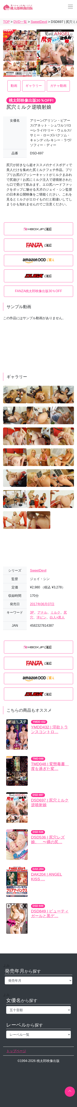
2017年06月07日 (42, 604)
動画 (14, 85)
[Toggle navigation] (69, 6)
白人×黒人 (57, 617)
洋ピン (41, 617)
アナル (42, 612)
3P (32, 612)
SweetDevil (38, 570)
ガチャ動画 (58, 85)
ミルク (55, 612)
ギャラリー (33, 85)
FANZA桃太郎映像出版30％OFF (38, 291)
